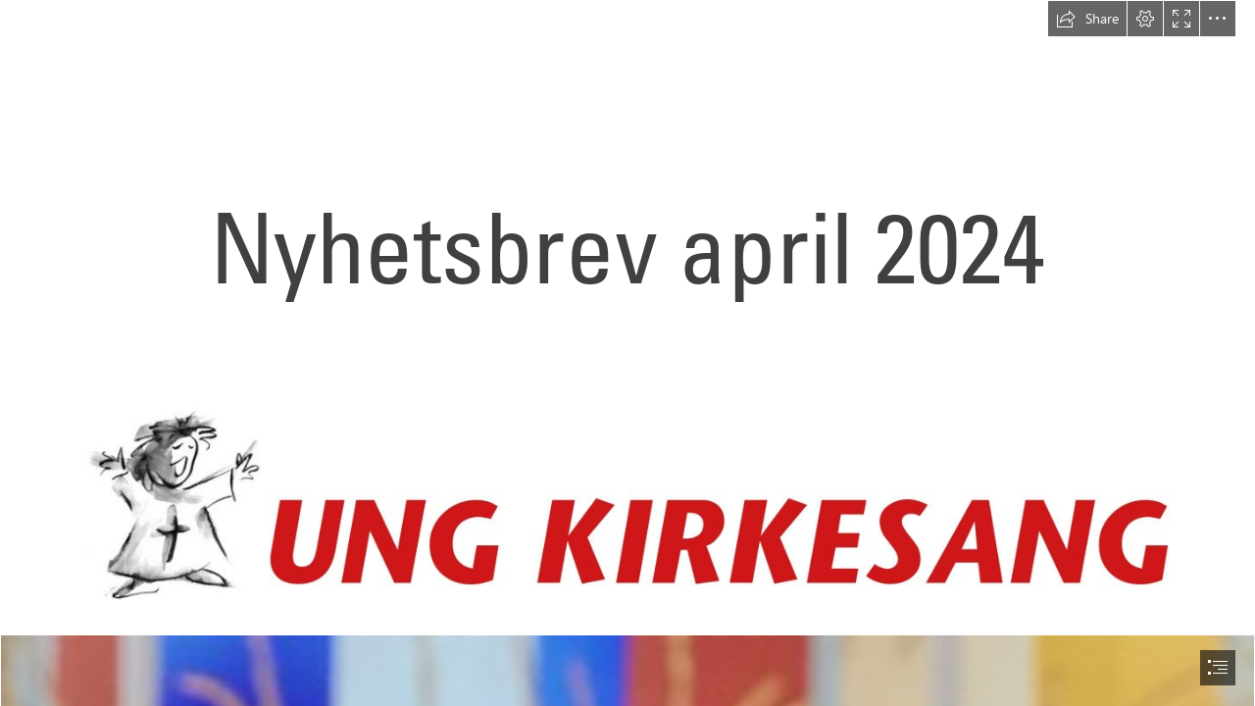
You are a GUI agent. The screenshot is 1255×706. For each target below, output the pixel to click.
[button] (1087, 18)
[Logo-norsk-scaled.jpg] (628, 504)
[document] (627, 353)
